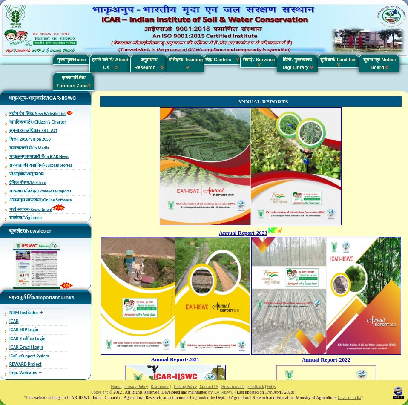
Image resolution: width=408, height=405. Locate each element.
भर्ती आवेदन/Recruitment (30, 209)
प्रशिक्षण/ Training (186, 63)
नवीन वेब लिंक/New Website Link (37, 113)
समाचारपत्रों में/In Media (29, 148)
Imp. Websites (23, 373)
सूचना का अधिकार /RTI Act (33, 130)
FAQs (271, 386)
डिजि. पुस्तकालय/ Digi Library (297, 63)
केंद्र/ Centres (222, 59)
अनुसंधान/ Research (149, 63)
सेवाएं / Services (259, 61)
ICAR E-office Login (27, 339)
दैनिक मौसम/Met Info (27, 182)
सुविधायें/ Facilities (338, 61)
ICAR (14, 321)
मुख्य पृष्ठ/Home (71, 59)
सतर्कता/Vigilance (25, 218)
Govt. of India (349, 397)
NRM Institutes (23, 313)
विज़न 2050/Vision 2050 (30, 139)
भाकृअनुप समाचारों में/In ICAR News (39, 156)
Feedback (255, 386)
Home (116, 386)
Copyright (99, 392)
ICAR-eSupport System (29, 356)
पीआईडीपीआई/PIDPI (27, 174)
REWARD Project (25, 364)
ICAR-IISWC (223, 392)
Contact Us (208, 386)
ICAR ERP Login (23, 330)
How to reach (232, 386)
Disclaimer (160, 386)
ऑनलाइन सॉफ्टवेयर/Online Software (40, 200)
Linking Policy (185, 386)
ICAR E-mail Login (26, 347)
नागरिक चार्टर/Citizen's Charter (37, 122)
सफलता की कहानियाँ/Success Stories (40, 165)
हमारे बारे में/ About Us (110, 63)
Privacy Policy (136, 386)
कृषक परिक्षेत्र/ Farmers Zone (74, 81)
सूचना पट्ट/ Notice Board (379, 63)
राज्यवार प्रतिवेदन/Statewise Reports (40, 191)
